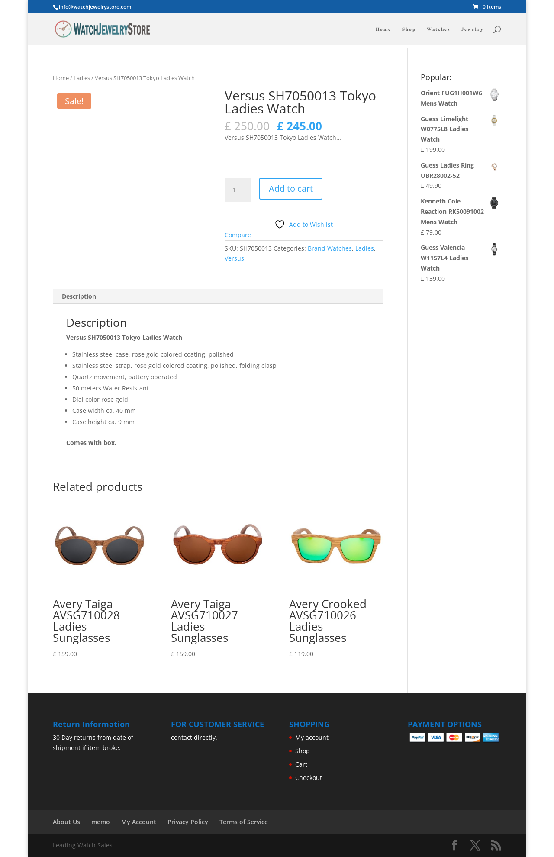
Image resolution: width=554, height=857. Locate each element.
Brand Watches (330, 248)
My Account (138, 822)
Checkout (308, 777)
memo (100, 822)
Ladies (82, 78)
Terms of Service (243, 822)
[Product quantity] (238, 190)
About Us (66, 822)
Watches (439, 30)
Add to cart (291, 188)
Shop (409, 30)
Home (383, 30)
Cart (301, 764)
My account (312, 737)
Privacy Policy (187, 822)
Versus (234, 258)
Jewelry (472, 30)
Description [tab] (79, 296)
